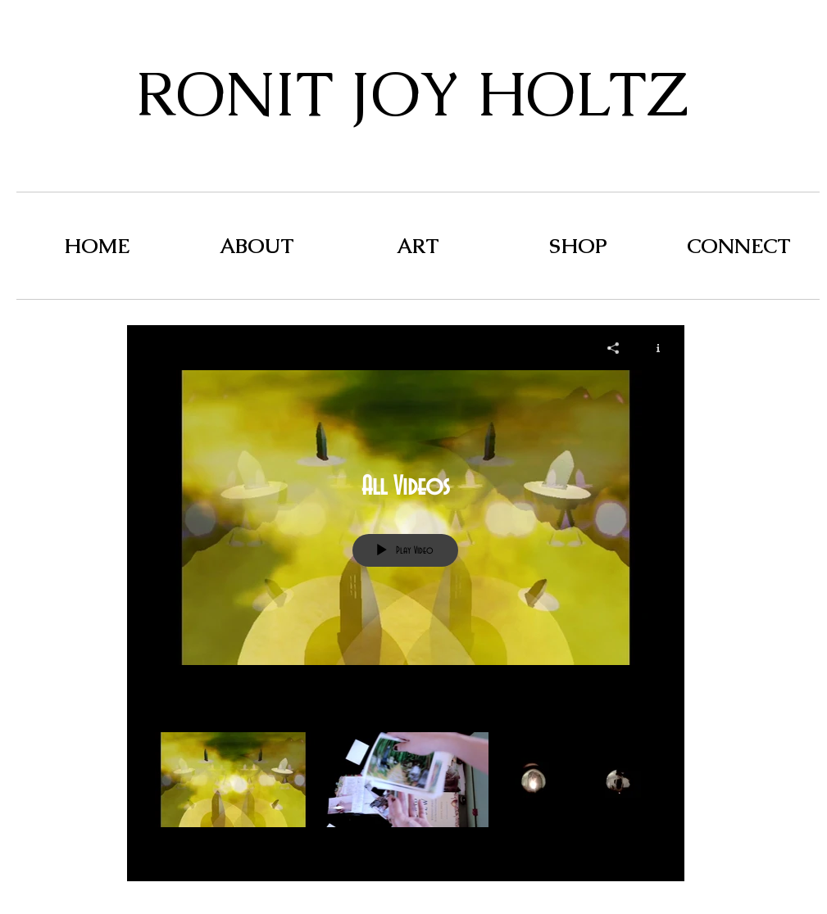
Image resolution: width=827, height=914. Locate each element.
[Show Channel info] (652, 348)
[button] (418, 245)
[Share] (613, 348)
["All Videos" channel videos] (406, 794)
